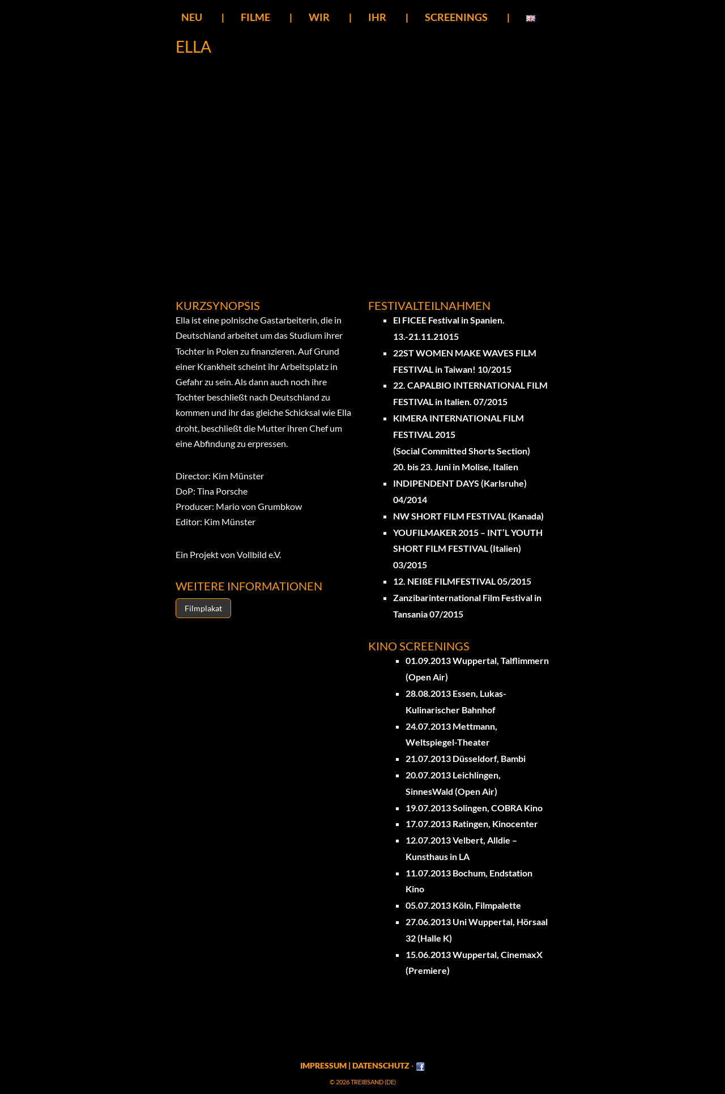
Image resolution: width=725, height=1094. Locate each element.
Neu (191, 17)
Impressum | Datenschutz (355, 1065)
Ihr (377, 17)
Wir (319, 17)
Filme (255, 17)
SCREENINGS (456, 17)
